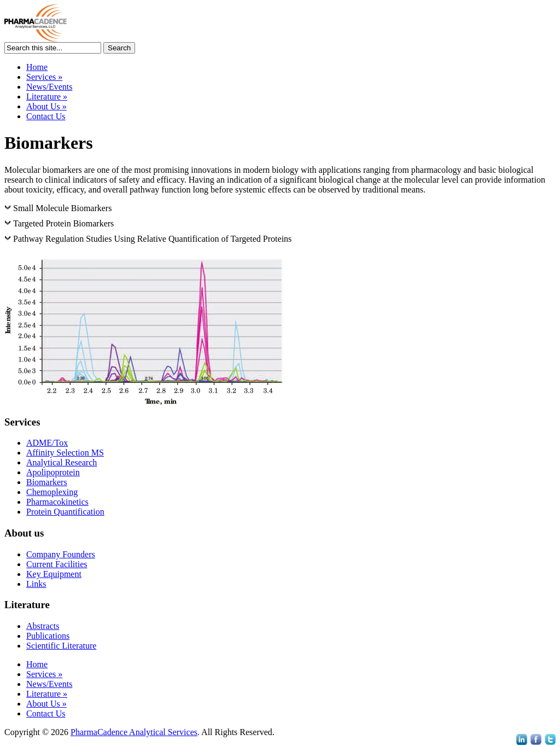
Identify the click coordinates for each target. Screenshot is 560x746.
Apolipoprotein (53, 472)
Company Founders (60, 554)
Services (44, 76)
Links (36, 583)
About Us (46, 106)
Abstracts (42, 626)
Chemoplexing (52, 492)
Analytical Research (61, 462)
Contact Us (46, 116)
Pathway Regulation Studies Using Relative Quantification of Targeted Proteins (152, 238)
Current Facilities (57, 564)
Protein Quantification (65, 511)
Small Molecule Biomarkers (62, 208)
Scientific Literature (61, 645)
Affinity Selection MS (65, 452)
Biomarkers (46, 482)
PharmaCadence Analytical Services (134, 732)
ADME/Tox (47, 442)
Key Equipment (53, 574)
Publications (47, 635)
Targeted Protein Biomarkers (63, 223)
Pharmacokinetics (57, 501)
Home (37, 67)
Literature (46, 96)
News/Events (49, 86)
